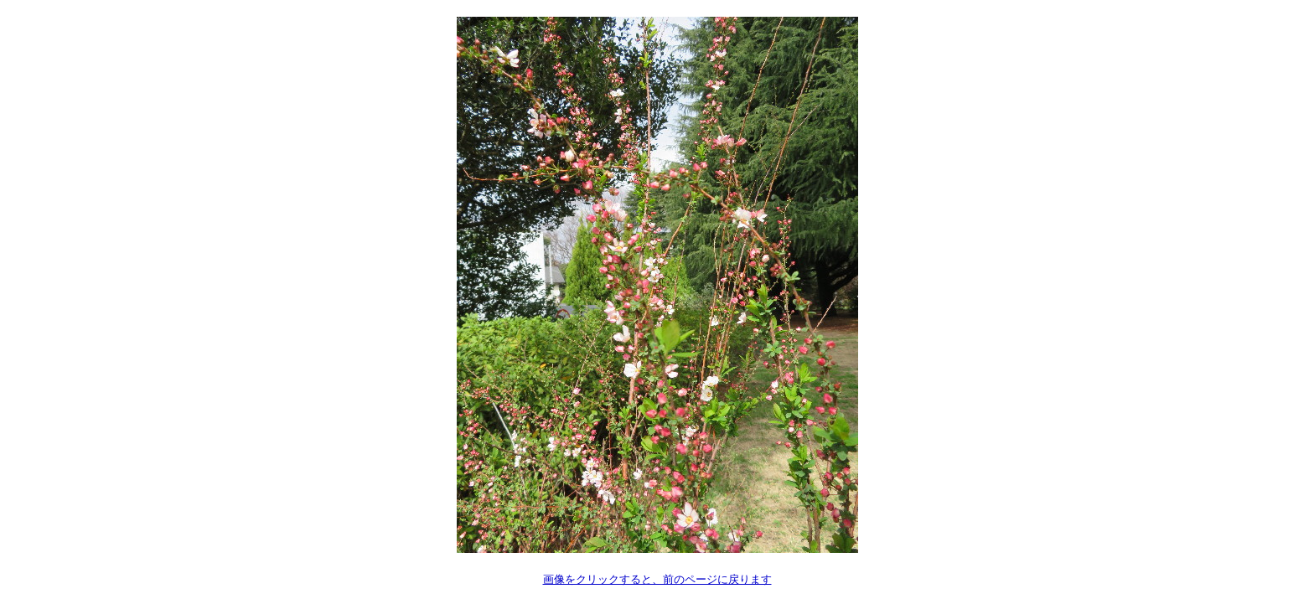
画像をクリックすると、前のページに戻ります (657, 579)
